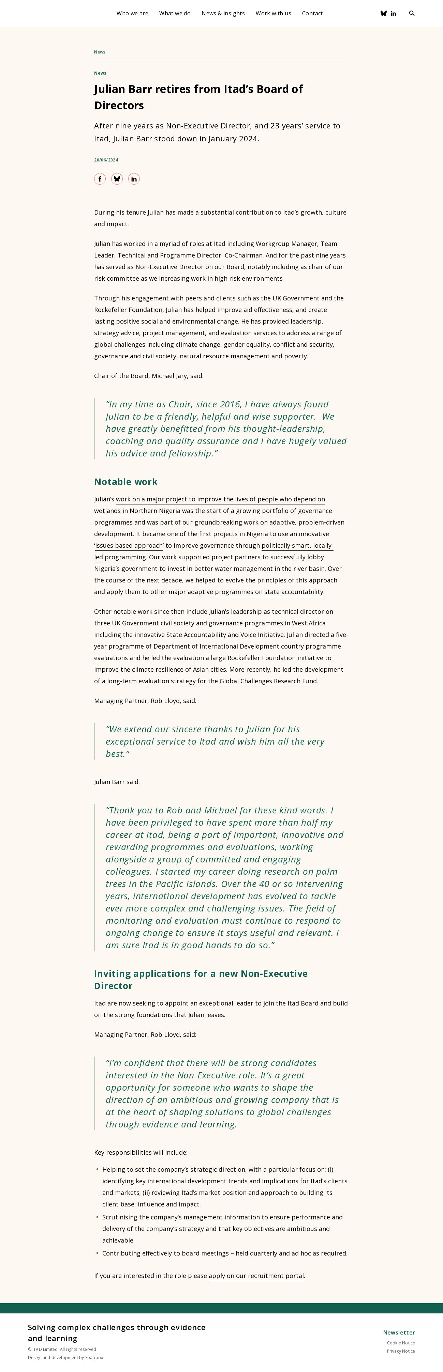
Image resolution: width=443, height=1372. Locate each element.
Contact (312, 13)
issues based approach (129, 545)
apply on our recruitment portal (256, 1276)
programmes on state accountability (269, 592)
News (100, 52)
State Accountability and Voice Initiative (225, 634)
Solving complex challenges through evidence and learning (117, 1332)
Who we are (132, 13)
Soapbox (94, 1357)
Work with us (273, 13)
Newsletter (399, 1332)
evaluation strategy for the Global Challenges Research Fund (227, 681)
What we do (175, 13)
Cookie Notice (401, 1343)
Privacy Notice (401, 1351)
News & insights (223, 13)
